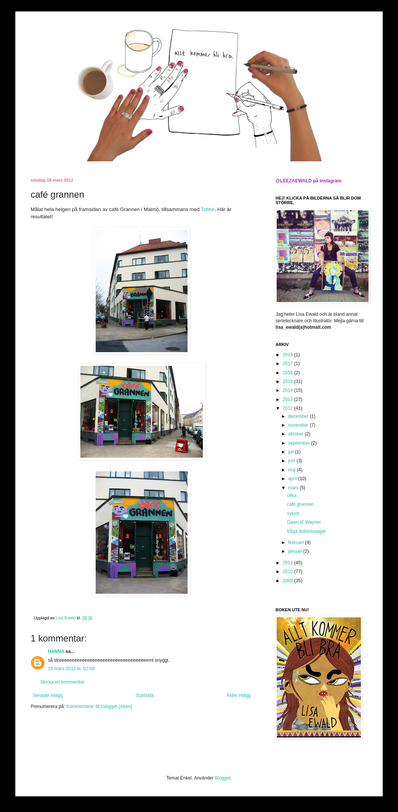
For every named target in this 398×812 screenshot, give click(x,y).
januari (295, 551)
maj (292, 470)
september (299, 443)
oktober (296, 434)
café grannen (300, 504)
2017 (288, 363)
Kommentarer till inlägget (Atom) (99, 706)
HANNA (56, 651)
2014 (288, 390)
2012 (288, 408)
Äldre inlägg (239, 695)
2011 (288, 562)
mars (294, 487)
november (299, 425)
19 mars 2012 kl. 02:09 (71, 668)
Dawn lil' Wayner (304, 522)
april (293, 478)
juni (292, 460)
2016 (288, 372)
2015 (288, 381)
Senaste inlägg (48, 695)
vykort (293, 513)
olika (292, 495)
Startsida (144, 695)
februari (296, 542)
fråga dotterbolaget (306, 531)
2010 (288, 571)
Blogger (222, 778)
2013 (288, 399)
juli (291, 452)
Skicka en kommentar (62, 682)
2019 (288, 354)
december (299, 416)
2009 (288, 580)
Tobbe (208, 209)
